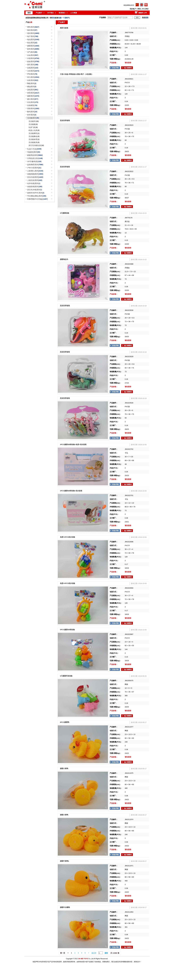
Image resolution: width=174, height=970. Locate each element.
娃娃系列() (33, 61)
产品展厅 (39, 13)
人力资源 (73, 13)
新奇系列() (33, 49)
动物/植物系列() (35, 174)
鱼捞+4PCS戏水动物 (67, 537)
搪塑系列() (33, 46)
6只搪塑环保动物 (66, 676)
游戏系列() (32, 90)
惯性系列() (33, 27)
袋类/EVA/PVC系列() (35, 193)
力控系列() (33, 71)
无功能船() (33, 124)
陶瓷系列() (31, 83)
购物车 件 (143, 13)
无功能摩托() (34, 133)
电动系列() (33, 40)
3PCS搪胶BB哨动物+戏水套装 (71, 491)
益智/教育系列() (35, 165)
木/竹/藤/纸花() (34, 161)
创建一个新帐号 (64, 18)
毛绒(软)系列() (33, 152)
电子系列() (32, 36)
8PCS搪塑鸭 (64, 722)
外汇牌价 (145, 9)
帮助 (139, 9)
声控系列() (32, 74)
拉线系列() (32, 68)
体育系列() (33, 93)
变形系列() (33, 108)
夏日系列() (32, 99)
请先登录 (128, 63)
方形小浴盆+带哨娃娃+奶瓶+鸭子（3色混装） (76, 74)
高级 (145, 17)
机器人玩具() (34, 130)
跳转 (106, 953)
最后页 (94, 953)
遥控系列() (33, 33)
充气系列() (32, 52)
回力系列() (33, 77)
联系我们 (62, 13)
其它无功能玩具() (36, 145)
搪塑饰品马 (64, 259)
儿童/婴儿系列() (35, 171)
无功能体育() (34, 139)
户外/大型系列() (34, 168)
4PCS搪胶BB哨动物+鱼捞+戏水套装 (73, 444)
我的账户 (133, 9)
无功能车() (34, 121)
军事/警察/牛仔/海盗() (37, 199)
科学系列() (31, 115)
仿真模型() (32, 105)
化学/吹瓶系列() (33, 183)
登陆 (53, 18)
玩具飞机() (33, 127)
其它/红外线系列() (34, 190)
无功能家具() (34, 142)
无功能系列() (33, 118)
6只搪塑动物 (64, 213)
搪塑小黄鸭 (64, 768)
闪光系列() (32, 102)
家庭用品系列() (35, 155)
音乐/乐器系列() (35, 177)
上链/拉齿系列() (34, 180)
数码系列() (32, 112)
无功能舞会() (34, 136)
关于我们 (50, 13)
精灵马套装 (64, 28)
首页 (29, 13)
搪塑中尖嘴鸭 (65, 907)
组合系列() (32, 43)
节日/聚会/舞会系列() (36, 196)
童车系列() (32, 65)
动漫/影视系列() (34, 187)
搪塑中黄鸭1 (64, 861)
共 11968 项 (114, 953)
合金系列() (32, 55)
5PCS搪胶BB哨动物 (67, 630)
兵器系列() (33, 58)
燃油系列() (31, 87)
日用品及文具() (35, 158)
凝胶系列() (33, 96)
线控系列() (32, 30)
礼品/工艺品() (34, 149)
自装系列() (32, 80)
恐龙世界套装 (65, 120)
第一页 (62, 953)
